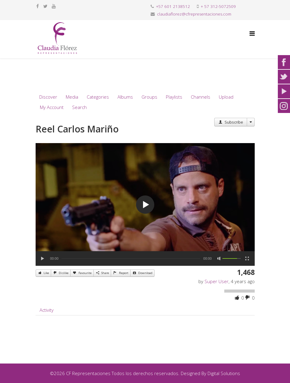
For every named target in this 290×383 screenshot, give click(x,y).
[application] (145, 204)
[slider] (130, 258)
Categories (98, 97)
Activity (47, 310)
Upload (226, 97)
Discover (48, 97)
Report (120, 273)
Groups (149, 97)
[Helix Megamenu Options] (252, 33)
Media (72, 97)
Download (142, 273)
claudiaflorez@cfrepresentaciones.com (194, 14)
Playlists (174, 97)
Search (79, 107)
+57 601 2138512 (173, 6)
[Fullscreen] (247, 258)
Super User (216, 281)
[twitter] (45, 6)
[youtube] (54, 6)
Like (43, 273)
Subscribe (230, 122)
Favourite (81, 273)
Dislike (60, 273)
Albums (125, 97)
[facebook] (37, 6)
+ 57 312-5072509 (218, 6)
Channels (200, 97)
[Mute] (219, 258)
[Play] (43, 258)
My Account (52, 107)
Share (102, 273)
